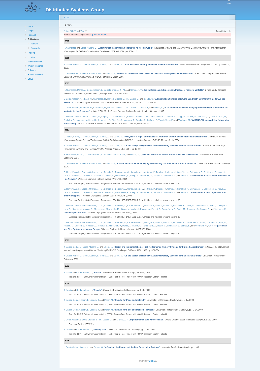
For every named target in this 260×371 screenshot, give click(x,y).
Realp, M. (134, 176)
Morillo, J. (81, 90)
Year (82, 31)
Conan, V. (86, 117)
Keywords (35, 48)
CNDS (30, 79)
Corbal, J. (104, 64)
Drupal (153, 361)
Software (32, 70)
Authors (34, 44)
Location (31, 57)
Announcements (35, 62)
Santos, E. (158, 176)
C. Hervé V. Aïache (72, 117)
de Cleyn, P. (152, 120)
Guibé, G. (96, 117)
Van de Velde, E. (165, 120)
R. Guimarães (70, 48)
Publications (33, 39)
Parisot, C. (109, 176)
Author (67, 31)
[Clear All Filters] (99, 34)
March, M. (77, 64)
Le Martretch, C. (119, 117)
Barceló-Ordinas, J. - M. (90, 73)
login (229, 3)
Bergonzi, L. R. (104, 120)
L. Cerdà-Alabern (71, 73)
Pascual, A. (99, 176)
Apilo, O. (222, 117)
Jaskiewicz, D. (210, 172)
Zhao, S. (185, 176)
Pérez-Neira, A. (122, 176)
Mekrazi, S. (111, 209)
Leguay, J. (106, 117)
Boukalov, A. (69, 120)
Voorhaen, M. (86, 99)
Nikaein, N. (191, 117)
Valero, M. (118, 64)
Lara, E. (67, 176)
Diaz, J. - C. (117, 120)
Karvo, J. (80, 120)
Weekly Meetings (35, 66)
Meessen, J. (129, 120)
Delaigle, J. (161, 172)
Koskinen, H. (90, 120)
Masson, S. (88, 209)
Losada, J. (94, 300)
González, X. (203, 117)
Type (76, 31)
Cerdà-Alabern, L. (89, 48)
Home (30, 26)
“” (125, 48)
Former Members (35, 74)
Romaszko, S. (146, 176)
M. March (68, 137)
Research (32, 35)
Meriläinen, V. (123, 209)
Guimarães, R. (99, 99)
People (31, 31)
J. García (68, 64)
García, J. (110, 73)
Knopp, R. (181, 117)
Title (72, 31)
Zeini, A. (214, 117)
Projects (31, 53)
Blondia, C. (148, 99)
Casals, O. (107, 320)
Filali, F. (158, 206)
